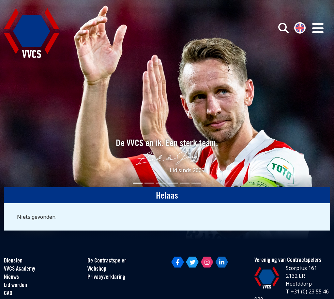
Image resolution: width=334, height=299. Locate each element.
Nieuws (11, 277)
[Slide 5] (185, 183)
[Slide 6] (196, 183)
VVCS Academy (19, 269)
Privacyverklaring (106, 277)
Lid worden (15, 285)
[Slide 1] (138, 183)
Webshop (96, 269)
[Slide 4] (173, 183)
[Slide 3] (161, 183)
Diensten (13, 261)
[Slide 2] (149, 183)
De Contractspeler (106, 261)
